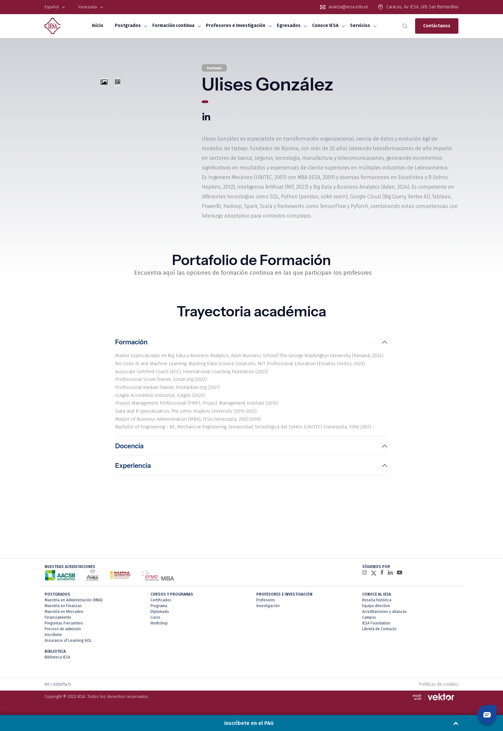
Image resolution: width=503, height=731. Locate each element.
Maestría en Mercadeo (64, 617)
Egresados (289, 25)
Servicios (360, 25)
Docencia (129, 468)
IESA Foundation (376, 629)
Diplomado (159, 617)
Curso (155, 623)
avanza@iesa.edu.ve (348, 7)
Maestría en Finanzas (63, 611)
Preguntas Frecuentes (64, 629)
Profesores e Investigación (235, 25)
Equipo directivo (376, 611)
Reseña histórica (376, 606)
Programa (158, 611)
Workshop (159, 629)
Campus (369, 623)
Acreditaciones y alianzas (384, 617)
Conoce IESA (325, 25)
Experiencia (133, 487)
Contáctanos (436, 26)
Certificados (160, 606)
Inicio (97, 25)
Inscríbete (53, 640)
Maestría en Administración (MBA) (74, 606)
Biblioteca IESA (57, 663)
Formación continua (173, 25)
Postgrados (128, 25)
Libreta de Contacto (379, 634)
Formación (131, 343)
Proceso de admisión (63, 634)
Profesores (265, 606)
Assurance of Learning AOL (68, 646)
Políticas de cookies (438, 690)
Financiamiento (58, 623)
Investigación (268, 611)
